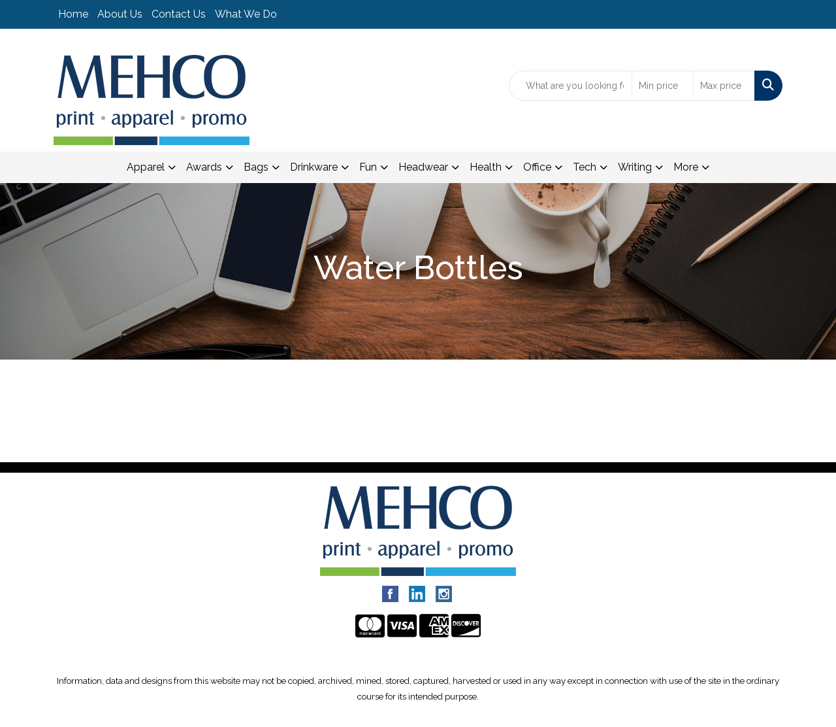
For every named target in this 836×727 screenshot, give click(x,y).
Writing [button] (635, 167)
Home (73, 14)
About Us (119, 14)
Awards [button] (204, 167)
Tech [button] (584, 167)
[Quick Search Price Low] (663, 86)
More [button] (685, 167)
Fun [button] (368, 167)
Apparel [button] (146, 167)
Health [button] (486, 167)
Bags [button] (256, 167)
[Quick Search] (570, 86)
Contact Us (179, 14)
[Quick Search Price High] (724, 86)
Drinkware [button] (314, 167)
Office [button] (537, 167)
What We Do (246, 14)
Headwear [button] (423, 167)
